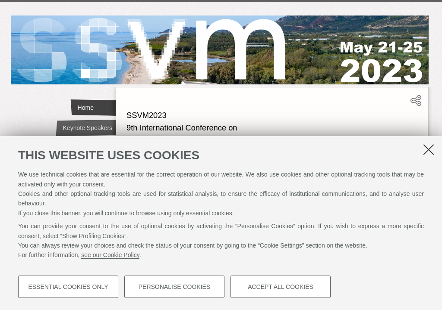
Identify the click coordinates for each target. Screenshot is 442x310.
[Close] (429, 149)
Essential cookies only (68, 286)
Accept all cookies (280, 286)
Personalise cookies (175, 286)
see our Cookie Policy (110, 254)
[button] (415, 104)
